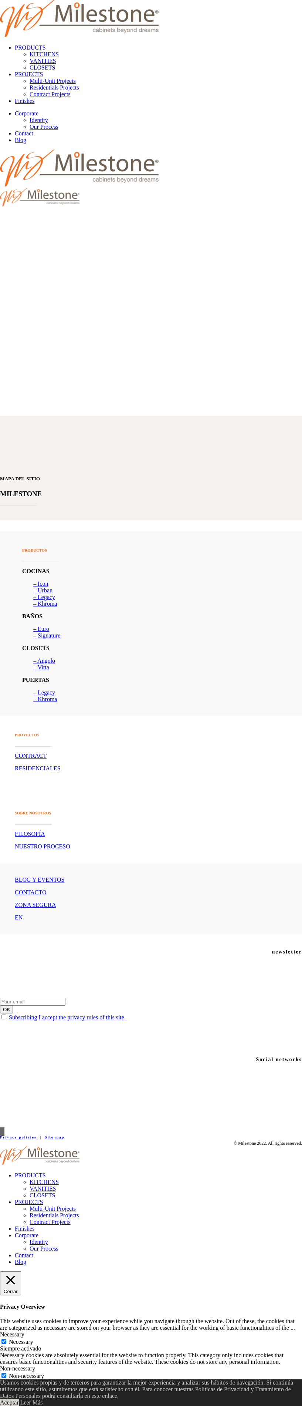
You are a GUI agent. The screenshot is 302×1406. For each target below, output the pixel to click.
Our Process (44, 127)
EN (19, 917)
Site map (55, 1137)
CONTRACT (31, 756)
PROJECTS (29, 74)
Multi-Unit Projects (53, 81)
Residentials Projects (54, 87)
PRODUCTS (30, 47)
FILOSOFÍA (30, 834)
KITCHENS (44, 54)
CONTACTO (31, 892)
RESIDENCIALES (38, 768)
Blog (20, 140)
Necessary (21, 1342)
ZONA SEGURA (35, 905)
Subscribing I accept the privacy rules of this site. (67, 1017)
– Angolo (44, 660)
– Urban (42, 590)
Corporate (26, 113)
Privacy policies (18, 1137)
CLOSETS (42, 67)
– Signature (46, 635)
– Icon (40, 584)
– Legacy (44, 597)
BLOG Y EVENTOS (40, 880)
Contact (24, 133)
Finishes (24, 101)
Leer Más (31, 1402)
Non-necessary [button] (17, 1368)
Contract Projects (50, 94)
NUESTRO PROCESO (42, 846)
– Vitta (41, 667)
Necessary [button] (12, 1334)
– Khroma (45, 604)
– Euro (41, 629)
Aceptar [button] (9, 1402)
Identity (39, 120)
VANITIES (43, 61)
